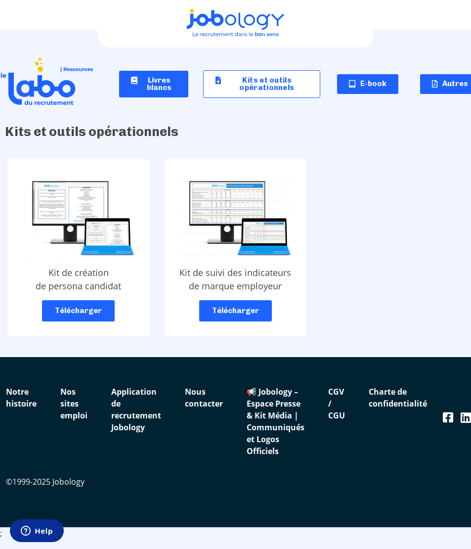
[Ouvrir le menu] (458, 17)
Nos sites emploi (73, 403)
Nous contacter (204, 397)
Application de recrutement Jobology (136, 409)
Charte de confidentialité (398, 397)
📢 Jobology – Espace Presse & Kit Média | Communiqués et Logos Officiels (275, 421)
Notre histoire (21, 397)
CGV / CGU (336, 403)
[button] (261, 84)
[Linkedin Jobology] (466, 417)
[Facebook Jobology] (448, 417)
